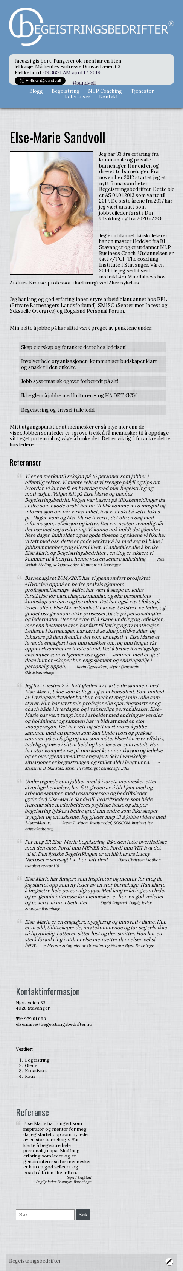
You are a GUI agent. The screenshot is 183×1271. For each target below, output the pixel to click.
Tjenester (142, 91)
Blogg (36, 91)
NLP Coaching (105, 91)
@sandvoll (84, 83)
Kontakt (108, 97)
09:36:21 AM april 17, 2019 (72, 72)
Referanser (77, 97)
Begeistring (65, 91)
